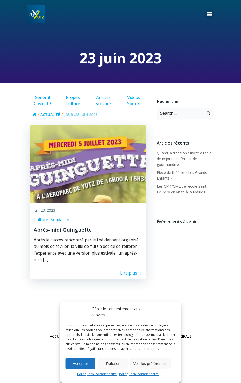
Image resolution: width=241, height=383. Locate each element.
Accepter (80, 363)
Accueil (57, 336)
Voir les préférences (150, 363)
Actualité (50, 114)
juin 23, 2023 (44, 210)
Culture (41, 219)
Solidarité (60, 219)
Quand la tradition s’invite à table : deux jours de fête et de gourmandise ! (185, 159)
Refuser (113, 363)
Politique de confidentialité (97, 374)
